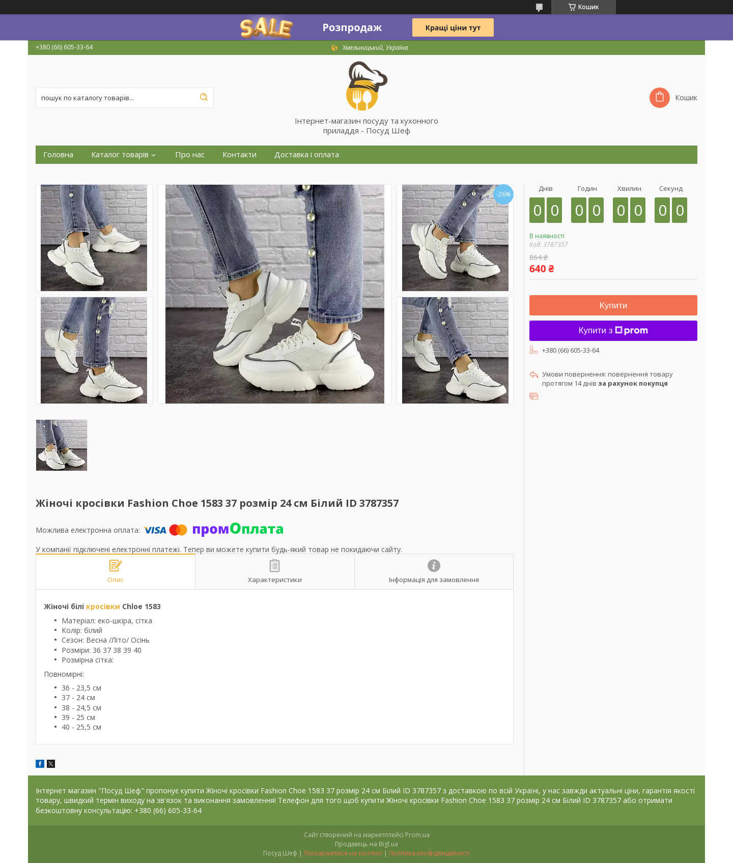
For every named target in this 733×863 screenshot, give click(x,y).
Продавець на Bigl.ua (366, 844)
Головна (58, 154)
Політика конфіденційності (429, 853)
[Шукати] (203, 98)
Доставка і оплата (306, 154)
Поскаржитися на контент (343, 853)
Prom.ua (417, 834)
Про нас (190, 154)
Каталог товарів (120, 154)
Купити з (614, 330)
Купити (613, 305)
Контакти (239, 154)
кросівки (103, 606)
